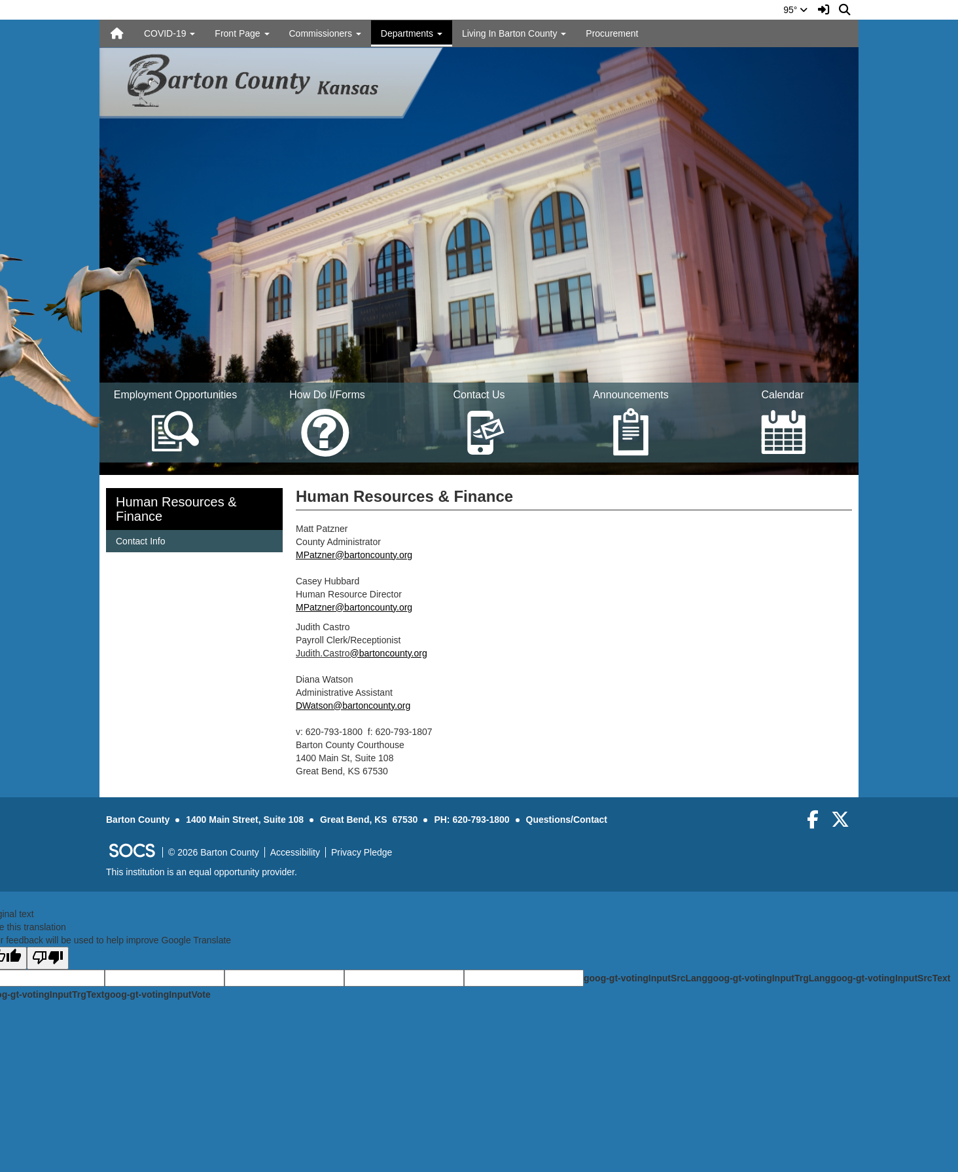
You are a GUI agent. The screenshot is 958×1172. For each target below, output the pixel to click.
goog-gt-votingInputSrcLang (645, 978)
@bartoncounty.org (388, 653)
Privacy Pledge (361, 852)
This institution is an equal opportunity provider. (201, 872)
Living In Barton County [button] (514, 33)
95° (795, 10)
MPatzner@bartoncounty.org (354, 555)
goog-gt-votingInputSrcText (890, 978)
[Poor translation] (48, 958)
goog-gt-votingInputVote (157, 994)
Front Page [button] (242, 33)
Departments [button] (411, 33)
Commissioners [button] (325, 33)
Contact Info (140, 540)
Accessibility (295, 852)
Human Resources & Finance (176, 509)
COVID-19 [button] (169, 33)
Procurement (612, 33)
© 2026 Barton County (213, 852)
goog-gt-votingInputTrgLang (768, 978)
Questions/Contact (566, 819)
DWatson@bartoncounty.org (353, 705)
